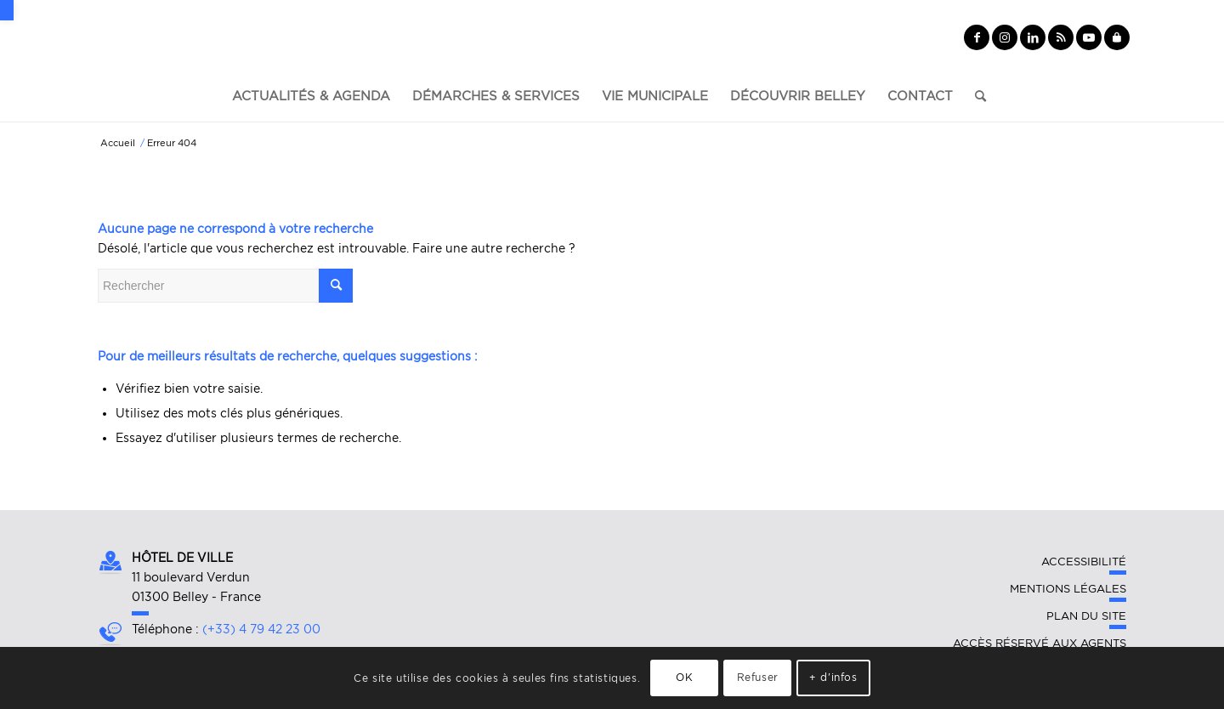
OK (684, 677)
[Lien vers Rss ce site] (1061, 37)
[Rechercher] (975, 96)
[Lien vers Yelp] (1117, 37)
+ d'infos (833, 677)
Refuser (758, 677)
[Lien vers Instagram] (1004, 37)
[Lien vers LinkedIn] (1033, 37)
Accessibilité (1083, 561)
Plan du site (1086, 616)
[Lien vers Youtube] (1089, 37)
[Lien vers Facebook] (976, 37)
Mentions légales (1068, 588)
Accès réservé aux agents (1039, 643)
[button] (7, 10)
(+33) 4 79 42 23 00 (261, 629)
